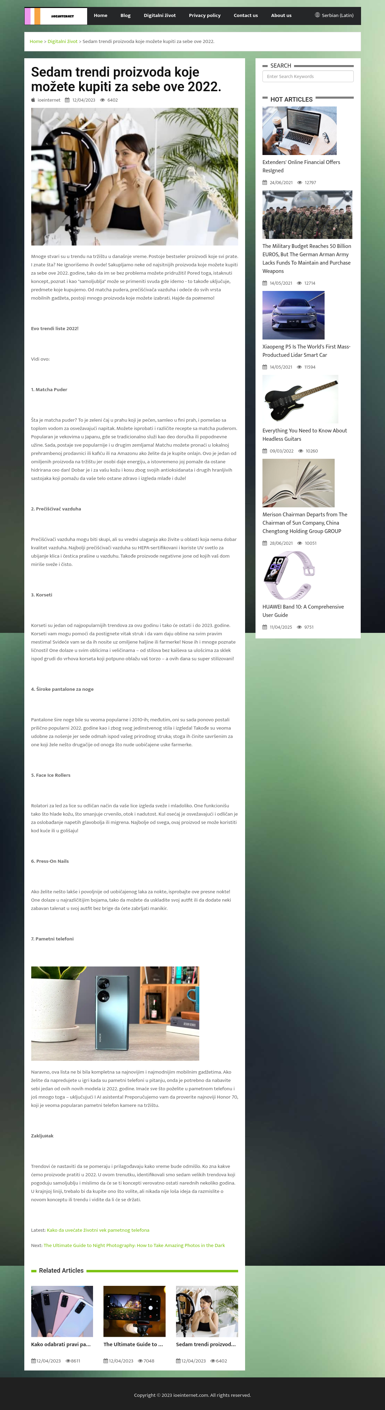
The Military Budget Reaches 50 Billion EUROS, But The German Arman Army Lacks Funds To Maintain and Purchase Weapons (306, 259)
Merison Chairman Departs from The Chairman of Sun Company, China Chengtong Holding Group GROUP (304, 523)
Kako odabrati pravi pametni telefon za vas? (62, 1345)
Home (100, 15)
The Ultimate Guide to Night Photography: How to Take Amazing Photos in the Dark (134, 1245)
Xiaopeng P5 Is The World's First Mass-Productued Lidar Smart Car (306, 351)
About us (281, 15)
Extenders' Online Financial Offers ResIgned (301, 166)
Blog (125, 15)
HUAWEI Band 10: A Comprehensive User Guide (303, 611)
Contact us (246, 15)
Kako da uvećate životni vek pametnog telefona (98, 1230)
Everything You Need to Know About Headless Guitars (304, 435)
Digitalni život (160, 15)
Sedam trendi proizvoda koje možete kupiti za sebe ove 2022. (207, 1345)
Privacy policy (205, 15)
